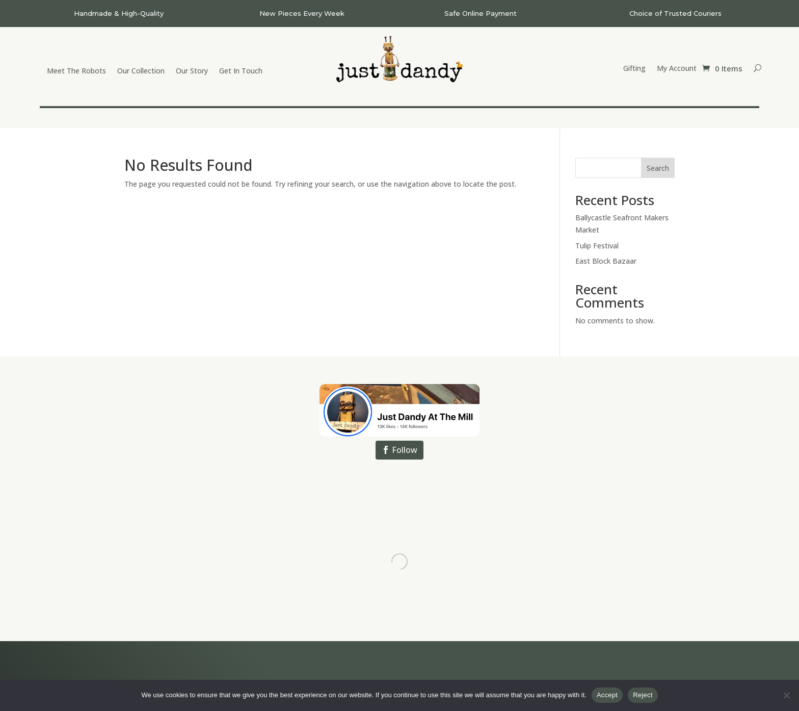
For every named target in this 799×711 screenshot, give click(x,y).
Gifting (634, 69)
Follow (404, 449)
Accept (607, 695)
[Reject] (786, 695)
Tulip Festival (597, 245)
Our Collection (141, 71)
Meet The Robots (76, 71)
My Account (677, 69)
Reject (642, 695)
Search (658, 168)
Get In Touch (240, 71)
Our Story (192, 71)
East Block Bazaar (605, 261)
